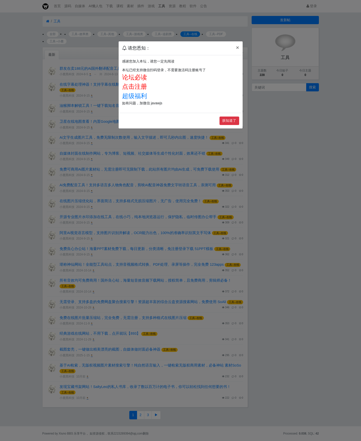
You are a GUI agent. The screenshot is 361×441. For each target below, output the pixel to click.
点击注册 (134, 86)
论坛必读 (134, 77)
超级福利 (134, 95)
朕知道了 (229, 121)
